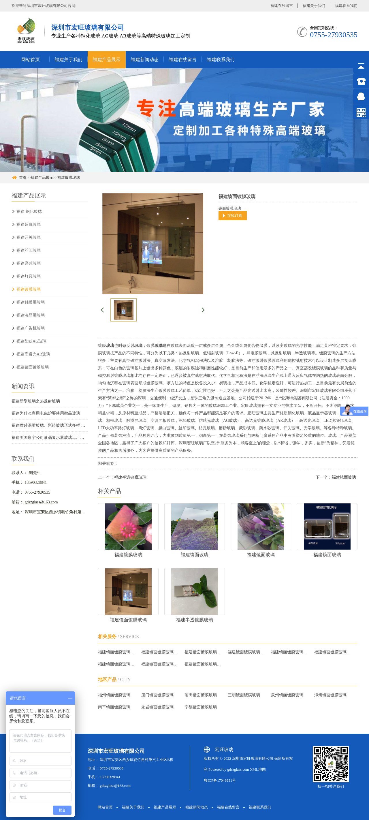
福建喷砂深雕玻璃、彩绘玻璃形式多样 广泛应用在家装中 (50, 425)
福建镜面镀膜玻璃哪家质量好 (333, 652)
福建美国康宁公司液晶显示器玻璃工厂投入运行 (50, 437)
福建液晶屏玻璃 (30, 315)
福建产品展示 (107, 59)
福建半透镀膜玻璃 (130, 477)
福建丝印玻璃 (28, 250)
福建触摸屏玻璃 (30, 302)
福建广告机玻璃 (30, 328)
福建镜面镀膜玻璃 (32, 367)
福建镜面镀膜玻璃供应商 (203, 664)
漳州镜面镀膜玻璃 (330, 695)
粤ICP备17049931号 (220, 780)
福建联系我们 (346, 5)
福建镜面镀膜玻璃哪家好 (203, 652)
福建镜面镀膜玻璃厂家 (117, 652)
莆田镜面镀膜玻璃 (200, 695)
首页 (23, 177)
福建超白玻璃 (28, 224)
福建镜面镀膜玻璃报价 (160, 652)
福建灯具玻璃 (28, 276)
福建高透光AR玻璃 (33, 354)
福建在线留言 (281, 5)
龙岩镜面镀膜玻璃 (157, 707)
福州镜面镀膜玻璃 (114, 695)
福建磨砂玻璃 (28, 263)
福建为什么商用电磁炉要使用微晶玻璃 (46, 413)
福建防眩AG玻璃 (31, 341)
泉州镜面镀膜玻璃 (287, 695)
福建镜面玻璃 (344, 477)
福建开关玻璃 (28, 237)
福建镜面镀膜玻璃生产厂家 (160, 664)
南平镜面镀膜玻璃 (114, 707)
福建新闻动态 (145, 59)
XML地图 (258, 769)
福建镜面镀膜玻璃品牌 (290, 652)
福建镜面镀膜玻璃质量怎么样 (117, 664)
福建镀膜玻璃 (68, 177)
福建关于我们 (314, 5)
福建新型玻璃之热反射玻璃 (36, 401)
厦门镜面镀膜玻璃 (157, 695)
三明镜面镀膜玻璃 (244, 695)
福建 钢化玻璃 (29, 211)
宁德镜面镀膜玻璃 (200, 707)
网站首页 (30, 59)
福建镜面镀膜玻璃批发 (247, 652)
